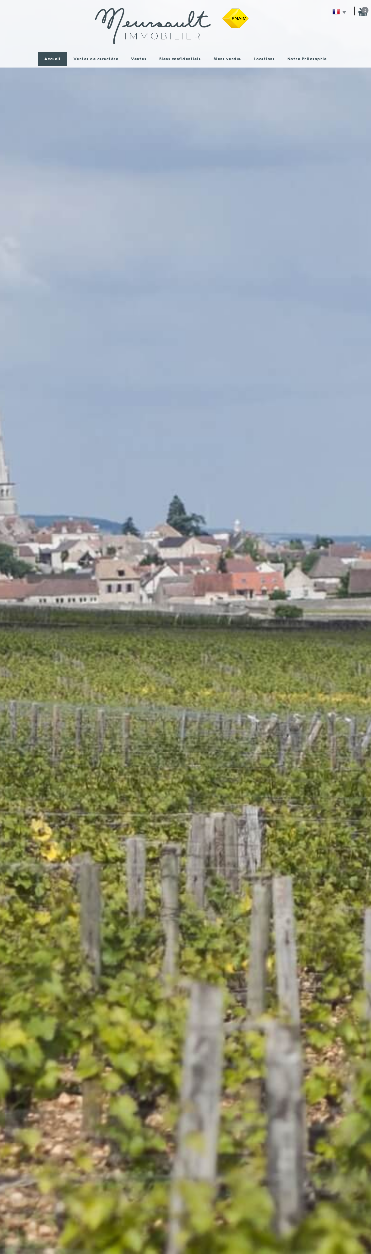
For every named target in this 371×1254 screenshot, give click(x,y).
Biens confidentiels (180, 59)
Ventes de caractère (96, 59)
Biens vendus (227, 59)
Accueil (52, 59)
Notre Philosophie (307, 59)
